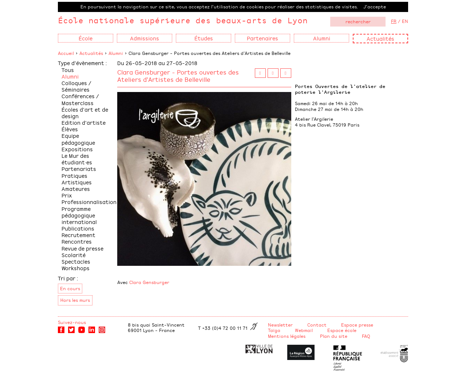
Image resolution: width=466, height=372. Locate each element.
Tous (68, 69)
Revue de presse (82, 248)
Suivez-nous (72, 322)
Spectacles (76, 261)
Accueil (66, 53)
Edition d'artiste (84, 122)
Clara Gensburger (149, 282)
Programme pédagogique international (79, 215)
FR (393, 21)
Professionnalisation (89, 201)
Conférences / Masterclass (80, 99)
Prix (67, 195)
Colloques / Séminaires (76, 86)
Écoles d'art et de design (85, 112)
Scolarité (74, 255)
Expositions (77, 149)
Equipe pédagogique (78, 139)
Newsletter (280, 324)
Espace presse (357, 324)
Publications (78, 228)
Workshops (76, 268)
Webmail (304, 330)
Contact (317, 324)
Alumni (115, 53)
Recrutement (78, 235)
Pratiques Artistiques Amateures (77, 182)
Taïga (274, 330)
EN (405, 21)
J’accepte (374, 6)
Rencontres (77, 241)
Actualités (380, 38)
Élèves (70, 129)
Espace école (341, 330)
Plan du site (333, 336)
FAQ (366, 336)
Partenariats (79, 168)
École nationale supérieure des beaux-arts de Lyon (183, 20)
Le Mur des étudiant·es (77, 159)
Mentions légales (286, 336)
